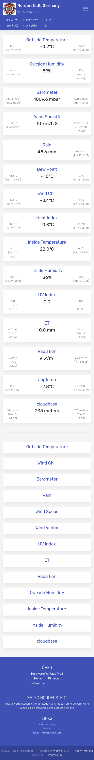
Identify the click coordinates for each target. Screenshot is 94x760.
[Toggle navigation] (85, 8)
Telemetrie (38, 683)
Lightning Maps (47, 724)
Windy (47, 728)
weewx (57, 750)
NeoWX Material (84, 750)
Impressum (55, 754)
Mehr (47, 26)
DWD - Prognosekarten (47, 732)
